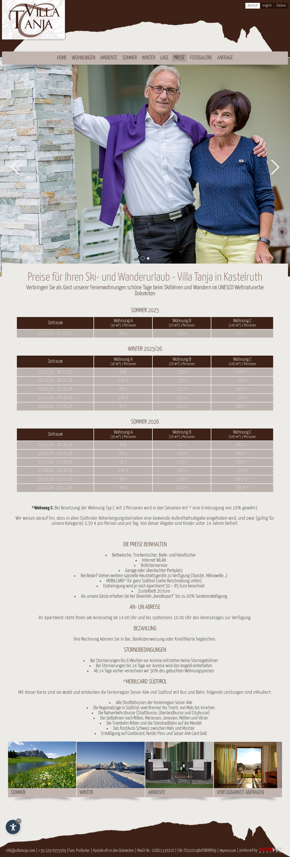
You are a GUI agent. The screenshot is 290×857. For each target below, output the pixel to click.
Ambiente (108, 58)
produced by (261, 850)
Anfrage (225, 58)
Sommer (129, 58)
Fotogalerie (201, 58)
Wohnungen (83, 58)
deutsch (252, 5)
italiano (281, 5)
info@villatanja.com (20, 850)
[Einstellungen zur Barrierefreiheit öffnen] (13, 827)
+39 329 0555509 (52, 850)
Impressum (228, 850)
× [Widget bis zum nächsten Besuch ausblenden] (18, 821)
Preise (179, 58)
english (267, 5)
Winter (148, 58)
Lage (164, 58)
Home (62, 58)
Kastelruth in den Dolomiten (113, 850)
